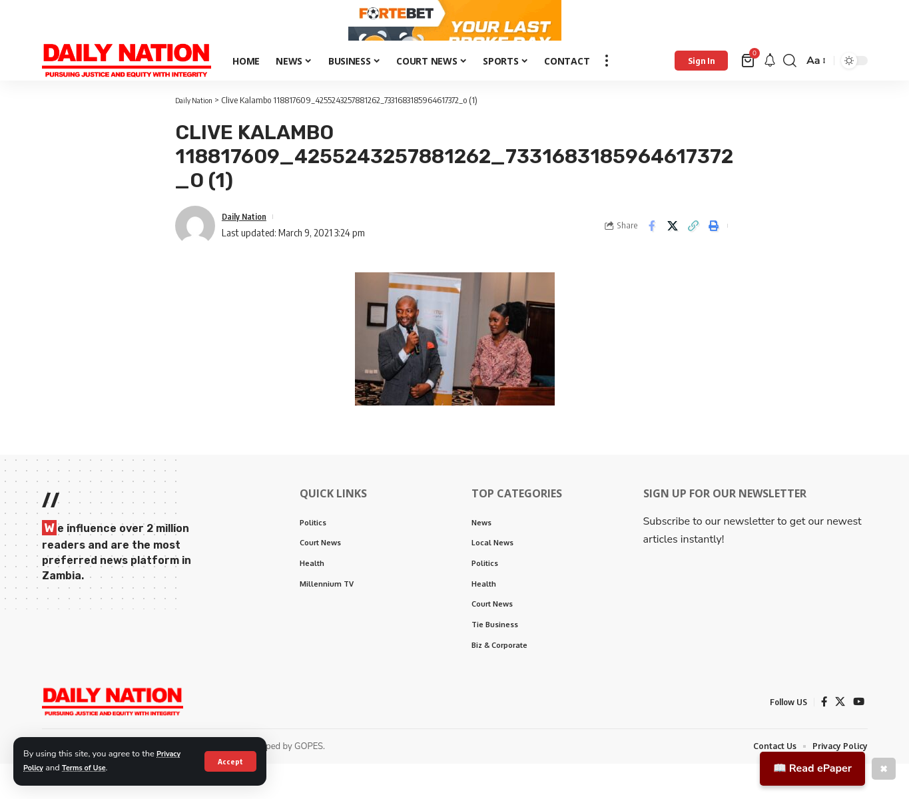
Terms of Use (92, 768)
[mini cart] (749, 88)
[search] (789, 89)
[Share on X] (672, 253)
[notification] (769, 89)
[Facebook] (822, 737)
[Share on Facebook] (652, 253)
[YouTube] (858, 737)
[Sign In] (701, 89)
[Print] (714, 253)
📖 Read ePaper (812, 768)
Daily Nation (248, 244)
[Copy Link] (693, 253)
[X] (839, 737)
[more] (606, 89)
